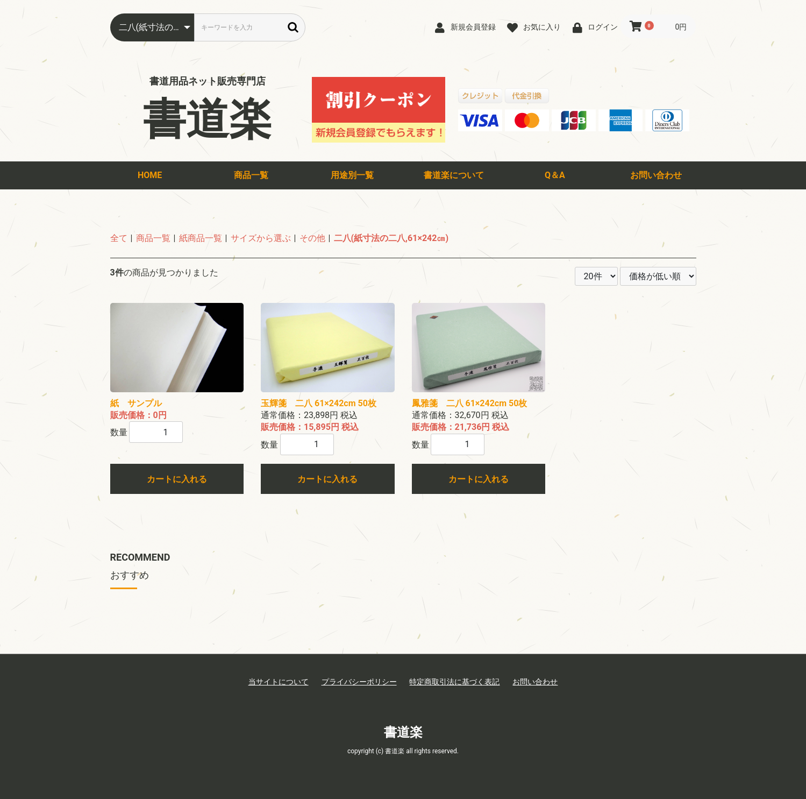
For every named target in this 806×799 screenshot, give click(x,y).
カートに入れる (177, 479)
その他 (312, 238)
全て (118, 238)
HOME (150, 175)
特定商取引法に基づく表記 (454, 681)
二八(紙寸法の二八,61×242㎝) (391, 238)
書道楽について (454, 175)
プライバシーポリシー (359, 681)
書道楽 (207, 119)
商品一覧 (251, 175)
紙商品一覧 (200, 238)
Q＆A (555, 175)
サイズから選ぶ (261, 238)
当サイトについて (278, 681)
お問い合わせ (656, 175)
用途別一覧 (352, 175)
